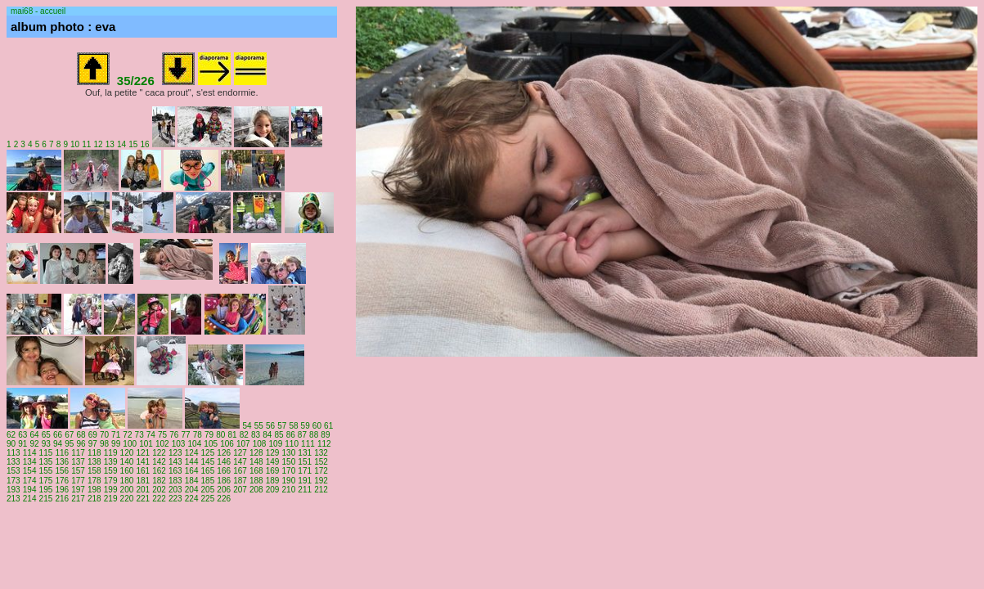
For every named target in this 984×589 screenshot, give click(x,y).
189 (273, 480)
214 (30, 498)
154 (30, 470)
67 (69, 434)
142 (159, 461)
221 (143, 498)
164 (192, 470)
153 (13, 470)
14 (121, 144)
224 (192, 498)
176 (62, 480)
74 (150, 434)
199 (111, 489)
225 (208, 498)
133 (13, 461)
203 (175, 489)
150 (289, 461)
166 (224, 470)
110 (292, 443)
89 (325, 434)
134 (30, 461)
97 (92, 443)
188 (256, 480)
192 (321, 480)
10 (74, 144)
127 (240, 452)
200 (127, 489)
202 (159, 489)
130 (289, 452)
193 (13, 489)
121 (143, 452)
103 (179, 443)
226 (224, 498)
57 (281, 425)
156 (62, 470)
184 (192, 480)
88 (313, 434)
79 (208, 434)
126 (224, 452)
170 (289, 470)
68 (80, 434)
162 (159, 470)
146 (224, 461)
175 (46, 480)
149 (273, 461)
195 (46, 489)
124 (192, 452)
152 (321, 461)
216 (62, 498)
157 (78, 470)
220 (127, 498)
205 (208, 489)
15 (132, 144)
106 (227, 443)
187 (240, 480)
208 (256, 489)
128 (256, 452)
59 (305, 425)
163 (175, 470)
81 (231, 434)
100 (130, 443)
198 (94, 489)
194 (30, 489)
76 (173, 434)
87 (302, 434)
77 (186, 434)
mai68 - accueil (38, 11)
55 (258, 425)
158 (94, 470)
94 (57, 443)
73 (139, 434)
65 (46, 434)
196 (62, 489)
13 (110, 144)
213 (13, 498)
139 (111, 461)
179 (111, 480)
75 (162, 434)
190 (289, 480)
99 (115, 443)
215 (46, 498)
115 (46, 452)
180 (127, 480)
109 (276, 443)
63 (22, 434)
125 (208, 452)
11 (86, 144)
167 (240, 470)
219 (111, 498)
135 (46, 461)
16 (144, 144)
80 (220, 434)
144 (192, 461)
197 (78, 489)
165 (208, 470)
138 (94, 461)
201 (143, 489)
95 (69, 443)
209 (273, 489)
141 (143, 461)
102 (162, 443)
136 (62, 461)
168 (256, 470)
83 (255, 434)
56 (270, 425)
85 (278, 434)
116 (62, 452)
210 (289, 489)
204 (192, 489)
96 (80, 443)
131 (305, 452)
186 (224, 480)
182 (159, 480)
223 (175, 498)
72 (127, 434)
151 (305, 461)
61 (328, 425)
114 (30, 452)
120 (127, 452)
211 (305, 489)
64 (33, 434)
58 (293, 425)
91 (22, 443)
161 (143, 470)
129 (273, 452)
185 (208, 480)
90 (11, 443)
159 (111, 470)
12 (98, 144)
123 (175, 452)
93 (46, 443)
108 (260, 443)
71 (115, 434)
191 (305, 480)
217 (78, 498)
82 (244, 434)
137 (78, 461)
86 (290, 434)
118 (94, 452)
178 (94, 480)
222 (159, 498)
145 (208, 461)
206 (224, 489)
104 (195, 443)
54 (246, 425)
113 (13, 452)
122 (159, 452)
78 (197, 434)
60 (316, 425)
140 (127, 461)
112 (324, 443)
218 (94, 498)
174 (30, 480)
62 (11, 434)
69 (92, 434)
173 (13, 480)
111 (308, 443)
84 (267, 434)
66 (57, 434)
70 (104, 434)
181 (143, 480)
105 (211, 443)
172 (321, 470)
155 (46, 470)
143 (175, 461)
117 (78, 452)
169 (273, 470)
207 (240, 489)
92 (33, 443)
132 (321, 452)
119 (111, 452)
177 (78, 480)
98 (104, 443)
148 (256, 461)
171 (305, 470)
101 (146, 443)
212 (321, 489)
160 (127, 470)
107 (243, 443)
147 (240, 461)
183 (175, 480)
